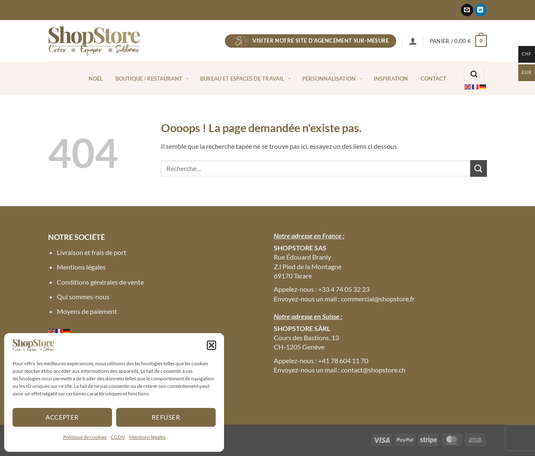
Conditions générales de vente (100, 282)
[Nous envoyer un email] (467, 10)
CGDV (118, 437)
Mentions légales (147, 437)
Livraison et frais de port (91, 252)
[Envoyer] (478, 168)
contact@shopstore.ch (373, 370)
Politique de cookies (85, 437)
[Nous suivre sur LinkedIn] (480, 10)
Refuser (166, 417)
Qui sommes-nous (83, 297)
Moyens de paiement (87, 311)
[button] (211, 345)
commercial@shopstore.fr (378, 299)
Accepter (62, 417)
